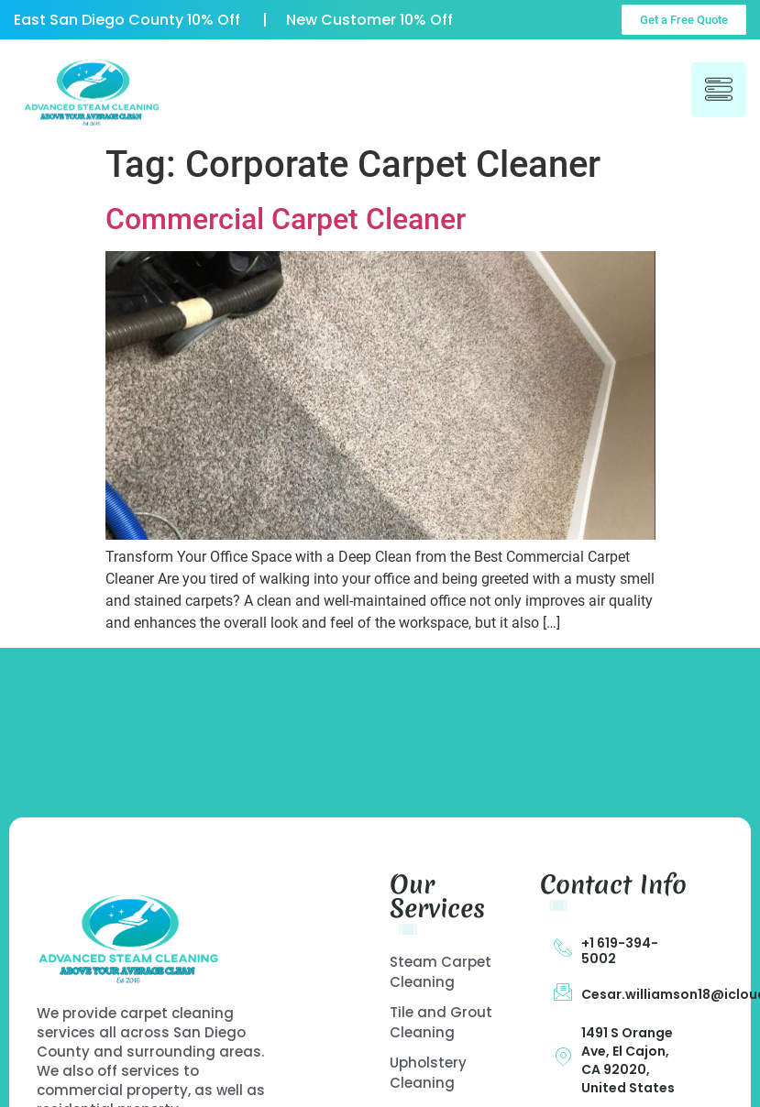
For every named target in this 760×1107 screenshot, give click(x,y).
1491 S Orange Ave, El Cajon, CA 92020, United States (628, 1060)
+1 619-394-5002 (619, 951)
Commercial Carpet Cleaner (285, 219)
